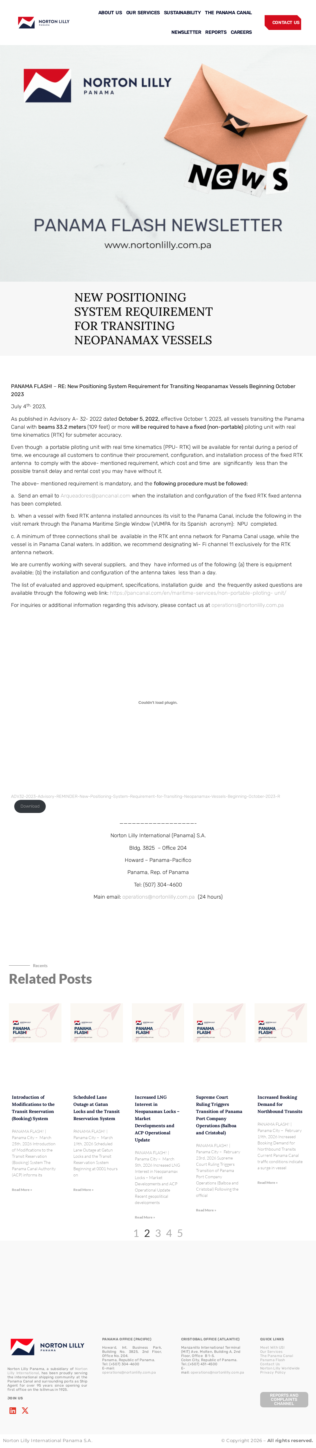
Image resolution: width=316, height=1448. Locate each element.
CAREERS (241, 32)
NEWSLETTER (186, 32)
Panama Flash (272, 1360)
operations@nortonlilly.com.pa (247, 605)
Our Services (271, 1352)
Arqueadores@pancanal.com (95, 495)
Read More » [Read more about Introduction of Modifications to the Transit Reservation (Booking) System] (22, 1189)
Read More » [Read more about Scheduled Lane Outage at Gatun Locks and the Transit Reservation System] (83, 1189)
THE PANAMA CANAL (228, 12)
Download (30, 806)
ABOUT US (110, 12)
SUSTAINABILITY (182, 12)
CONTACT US (286, 22)
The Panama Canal (276, 1356)
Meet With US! (272, 1347)
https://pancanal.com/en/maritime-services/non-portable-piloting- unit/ (198, 593)
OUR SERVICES (143, 12)
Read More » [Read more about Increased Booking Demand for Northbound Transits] (267, 1182)
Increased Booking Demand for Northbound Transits (279, 1104)
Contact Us (270, 1364)
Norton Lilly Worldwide (280, 1368)
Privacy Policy (273, 1372)
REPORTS (215, 32)
